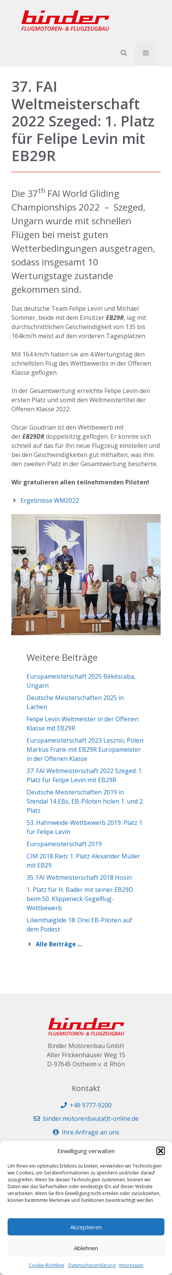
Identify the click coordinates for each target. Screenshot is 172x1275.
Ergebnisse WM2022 (50, 500)
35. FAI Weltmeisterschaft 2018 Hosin (79, 877)
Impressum (131, 1265)
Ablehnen (86, 1248)
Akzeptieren (86, 1227)
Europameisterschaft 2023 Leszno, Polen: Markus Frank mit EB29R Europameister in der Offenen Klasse (85, 749)
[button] (160, 1151)
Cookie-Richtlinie (47, 1265)
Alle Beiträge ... (59, 944)
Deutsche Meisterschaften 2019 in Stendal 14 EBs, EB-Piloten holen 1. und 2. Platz (85, 801)
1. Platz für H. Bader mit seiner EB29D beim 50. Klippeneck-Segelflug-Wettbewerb (80, 898)
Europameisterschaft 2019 (64, 844)
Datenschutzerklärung (91, 1265)
